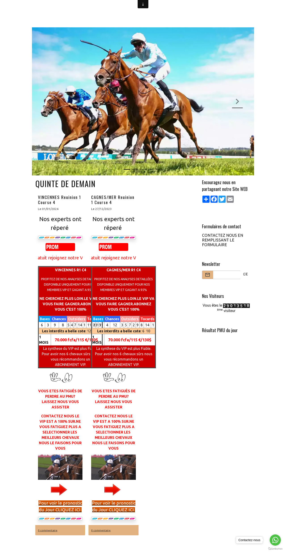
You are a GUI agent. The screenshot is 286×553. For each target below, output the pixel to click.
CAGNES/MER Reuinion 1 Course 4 (113, 199)
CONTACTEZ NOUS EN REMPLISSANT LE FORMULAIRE (222, 240)
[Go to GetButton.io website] (275, 548)
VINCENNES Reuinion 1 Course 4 (59, 199)
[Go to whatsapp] (275, 540)
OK (245, 275)
